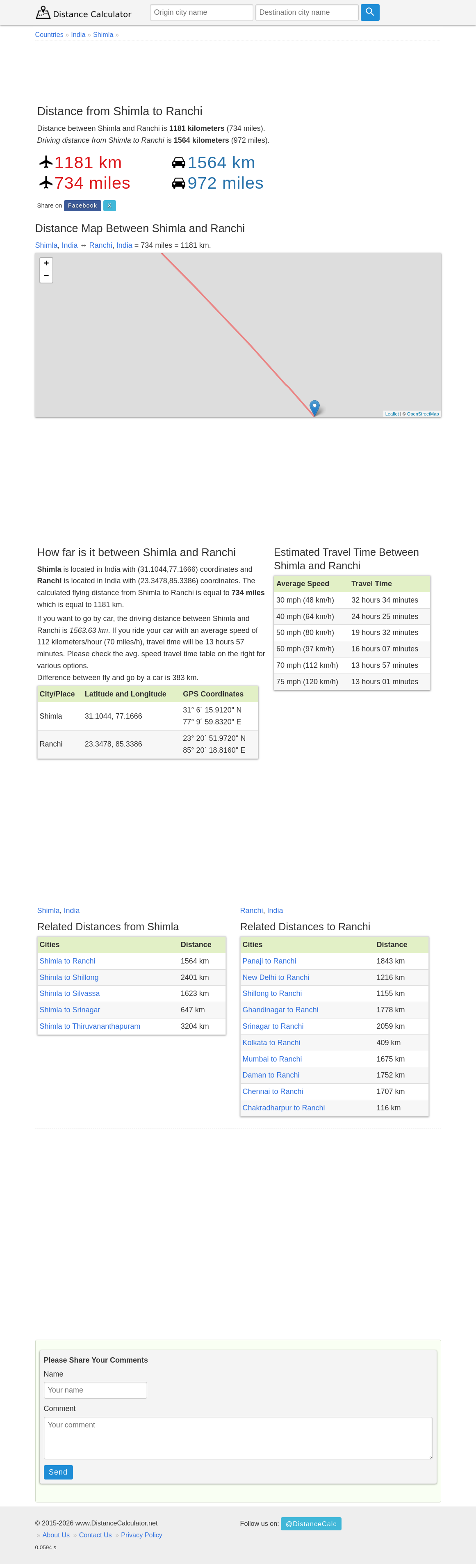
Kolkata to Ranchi (272, 1043)
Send (58, 1472)
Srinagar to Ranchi (273, 1026)
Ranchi (100, 245)
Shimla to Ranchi (68, 961)
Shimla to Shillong (69, 977)
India (70, 245)
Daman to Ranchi (271, 1075)
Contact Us (95, 1535)
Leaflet (392, 413)
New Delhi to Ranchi (276, 977)
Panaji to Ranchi (269, 961)
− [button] (46, 276)
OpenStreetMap (423, 413)
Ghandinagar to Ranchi (281, 1010)
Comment (60, 1408)
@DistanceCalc (311, 1523)
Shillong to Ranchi (272, 993)
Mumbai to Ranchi (272, 1059)
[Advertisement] (238, 69)
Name (54, 1374)
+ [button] (46, 264)
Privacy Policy (141, 1535)
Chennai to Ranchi (273, 1091)
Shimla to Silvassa (70, 993)
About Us (56, 1535)
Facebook (82, 205)
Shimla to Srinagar (70, 1010)
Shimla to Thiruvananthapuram (90, 1026)
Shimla (46, 245)
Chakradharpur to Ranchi (284, 1108)
